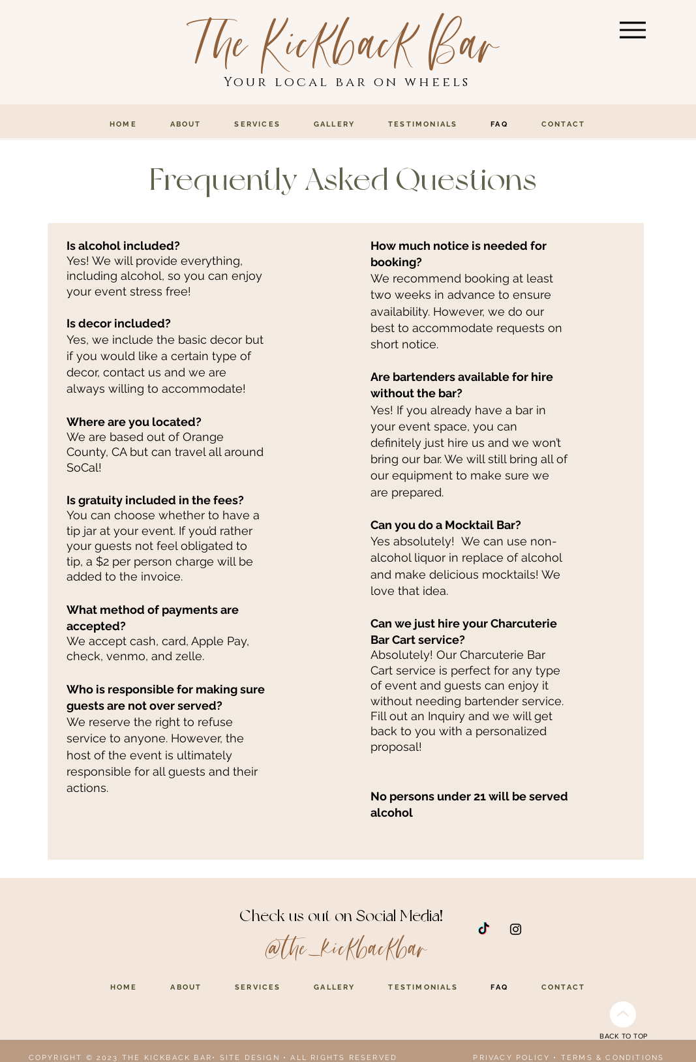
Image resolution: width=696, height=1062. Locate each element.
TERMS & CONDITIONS (613, 1058)
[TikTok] (483, 929)
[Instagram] (515, 929)
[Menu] (633, 30)
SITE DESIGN (250, 1058)
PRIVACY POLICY (511, 1058)
